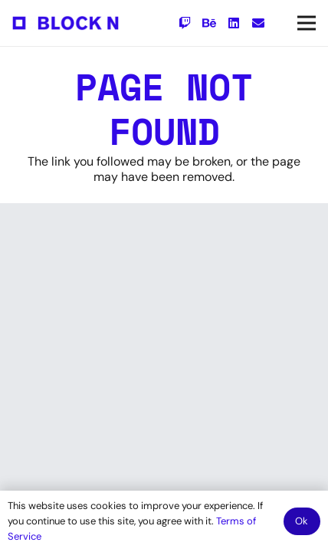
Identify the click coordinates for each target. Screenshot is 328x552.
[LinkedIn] (233, 23)
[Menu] (306, 23)
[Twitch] (184, 23)
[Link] (65, 23)
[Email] (258, 23)
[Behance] (209, 23)
